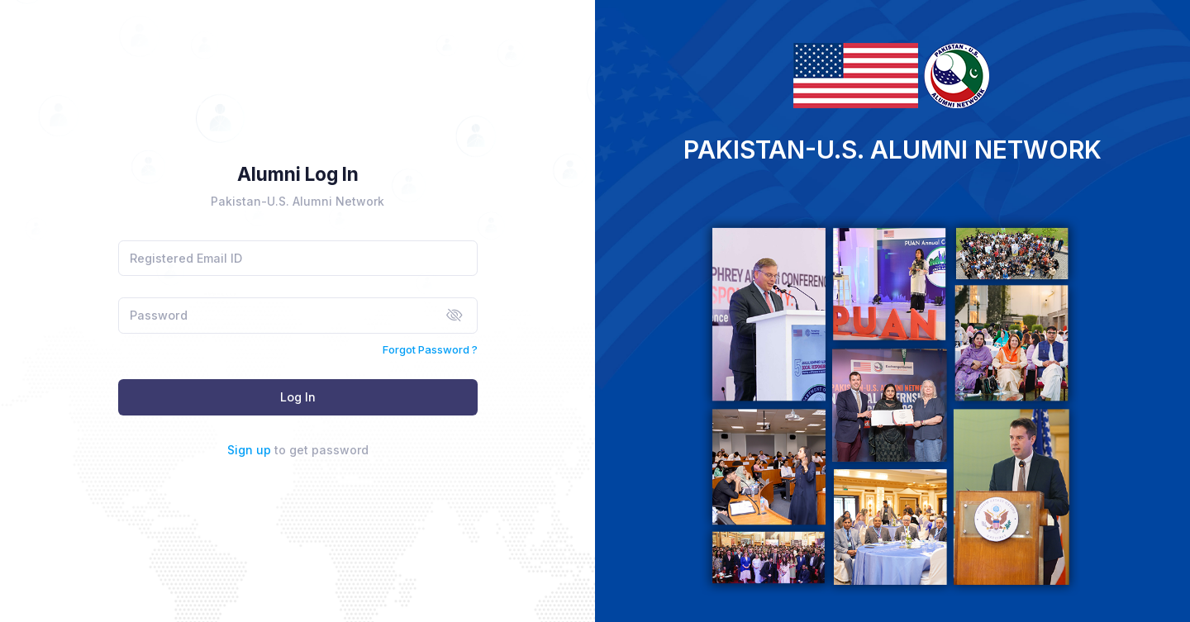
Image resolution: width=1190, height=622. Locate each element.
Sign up (249, 450)
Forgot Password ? (430, 349)
